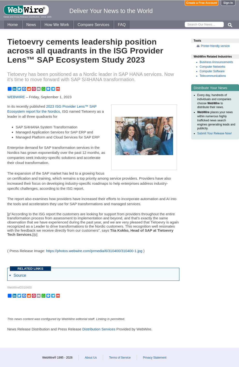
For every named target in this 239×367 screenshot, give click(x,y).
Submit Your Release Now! (214, 133)
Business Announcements (216, 62)
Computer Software (212, 71)
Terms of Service (120, 357)
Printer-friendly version (215, 46)
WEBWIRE (16, 97)
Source (20, 275)
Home (12, 25)
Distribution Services (98, 329)
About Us (91, 357)
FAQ (122, 25)
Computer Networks (212, 66)
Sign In (228, 3)
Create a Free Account (201, 3)
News (31, 25)
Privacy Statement (154, 357)
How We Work (56, 25)
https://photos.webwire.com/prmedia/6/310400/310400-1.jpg (94, 251)
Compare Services (93, 25)
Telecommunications (213, 76)
